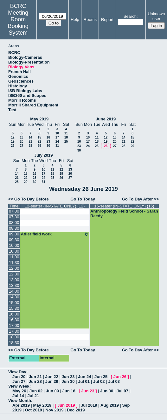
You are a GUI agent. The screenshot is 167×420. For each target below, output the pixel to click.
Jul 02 (99, 381)
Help (75, 19)
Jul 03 (114, 381)
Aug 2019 (109, 405)
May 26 (19, 391)
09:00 (14, 234)
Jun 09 (52, 391)
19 (12, 141)
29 (39, 145)
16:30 (14, 319)
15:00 (14, 302)
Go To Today (82, 199)
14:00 (14, 291)
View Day (17, 371)
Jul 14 (18, 395)
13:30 (14, 285)
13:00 (14, 279)
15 (39, 137)
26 (12, 145)
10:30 (14, 251)
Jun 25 (100, 376)
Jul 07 (122, 391)
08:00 (14, 222)
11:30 (14, 262)
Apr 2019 (21, 405)
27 (21, 145)
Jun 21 (35, 376)
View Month (19, 400)
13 (21, 137)
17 (57, 137)
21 (30, 141)
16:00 (14, 314)
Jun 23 (67, 376)
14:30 (14, 297)
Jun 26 (119, 376)
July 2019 (43, 155)
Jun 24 (84, 376)
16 (48, 137)
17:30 (14, 331)
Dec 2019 (76, 410)
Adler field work (55, 234)
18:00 (14, 337)
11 (66, 133)
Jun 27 (18, 381)
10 (57, 133)
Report (107, 19)
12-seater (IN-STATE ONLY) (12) (55, 206)
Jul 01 (84, 381)
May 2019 (39, 119)
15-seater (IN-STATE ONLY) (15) (124, 206)
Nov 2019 (54, 410)
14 (30, 137)
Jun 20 (18, 376)
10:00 (14, 245)
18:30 (14, 342)
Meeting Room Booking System (18, 23)
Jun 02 (35, 391)
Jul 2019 (89, 405)
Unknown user (156, 16)
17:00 (14, 325)
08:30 (14, 228)
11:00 (14, 256)
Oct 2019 (33, 410)
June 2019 (106, 119)
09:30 (14, 239)
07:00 (14, 211)
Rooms (90, 19)
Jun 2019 (66, 405)
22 (39, 141)
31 (57, 145)
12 (12, 137)
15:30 (14, 308)
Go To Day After (137, 199)
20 (21, 141)
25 (66, 141)
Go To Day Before (31, 199)
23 (48, 141)
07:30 (14, 216)
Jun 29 (51, 381)
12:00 (14, 268)
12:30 (14, 274)
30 (48, 145)
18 (66, 137)
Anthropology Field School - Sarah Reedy (124, 213)
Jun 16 (68, 391)
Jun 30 (67, 381)
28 (30, 145)
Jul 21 (33, 395)
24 (57, 141)
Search (130, 16)
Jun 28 (35, 381)
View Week (18, 386)
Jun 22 (51, 376)
